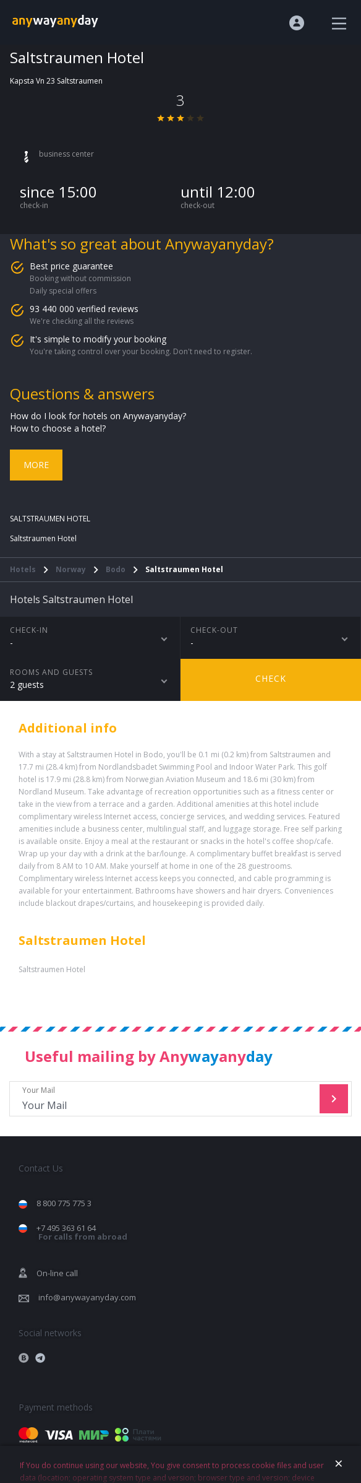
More (36, 465)
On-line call (57, 1273)
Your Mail (166, 1098)
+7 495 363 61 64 (81, 1232)
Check (270, 678)
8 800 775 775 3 (63, 1203)
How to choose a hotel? (58, 428)
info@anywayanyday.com (87, 1297)
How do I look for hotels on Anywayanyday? (98, 416)
